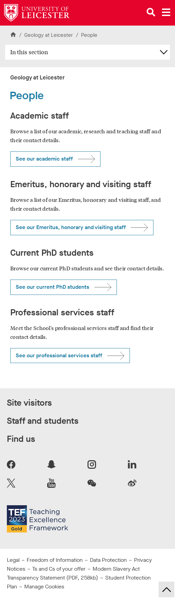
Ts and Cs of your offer (58, 568)
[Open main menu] (166, 12)
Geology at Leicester (49, 35)
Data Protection (108, 560)
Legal (13, 560)
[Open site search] (151, 12)
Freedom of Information (55, 560)
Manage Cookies (44, 586)
